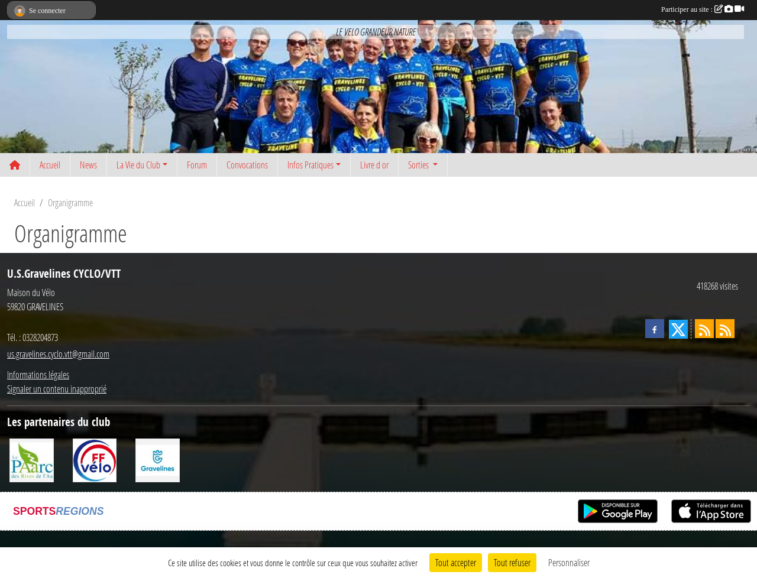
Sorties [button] (419, 164)
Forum (197, 164)
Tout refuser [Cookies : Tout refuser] (512, 562)
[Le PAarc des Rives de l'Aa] (31, 459)
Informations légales (38, 374)
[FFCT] (95, 459)
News (88, 164)
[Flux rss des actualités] (704, 328)
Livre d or (374, 164)
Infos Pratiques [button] (310, 164)
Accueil (50, 164)
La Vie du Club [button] (138, 164)
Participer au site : (702, 9)
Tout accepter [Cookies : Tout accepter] (455, 562)
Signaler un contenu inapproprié (56, 388)
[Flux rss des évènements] (725, 328)
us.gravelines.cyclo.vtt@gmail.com (58, 354)
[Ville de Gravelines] (157, 459)
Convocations (247, 164)
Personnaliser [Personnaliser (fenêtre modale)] (569, 562)
